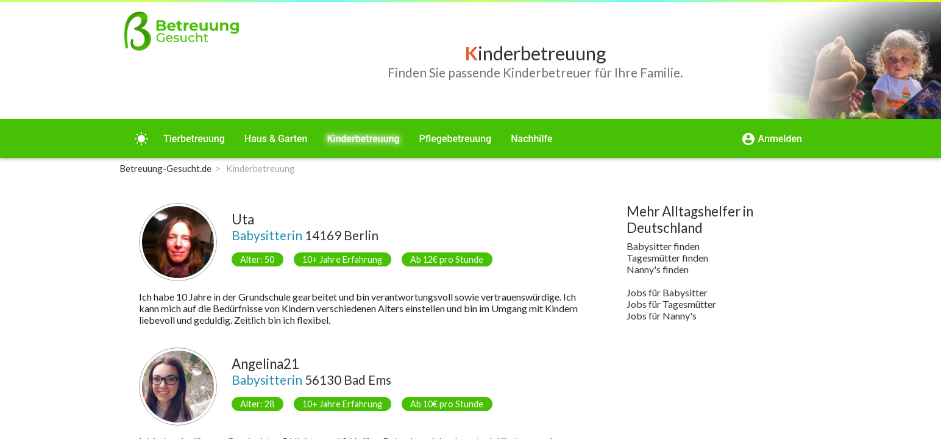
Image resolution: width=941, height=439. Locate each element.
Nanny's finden (658, 269)
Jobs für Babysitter (667, 292)
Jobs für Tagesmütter (671, 304)
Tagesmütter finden (667, 257)
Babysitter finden (663, 246)
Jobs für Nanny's (662, 315)
